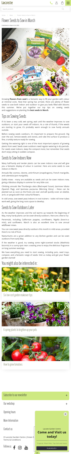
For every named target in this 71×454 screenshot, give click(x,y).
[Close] (65, 414)
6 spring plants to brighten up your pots (20, 330)
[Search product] (28, 9)
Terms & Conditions (12, 440)
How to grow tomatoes (12, 364)
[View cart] (62, 3)
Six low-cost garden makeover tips (17, 295)
